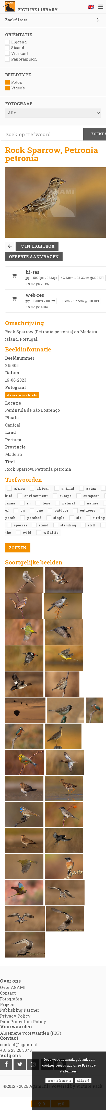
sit (79, 518)
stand (44, 525)
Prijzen (7, 1004)
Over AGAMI (13, 987)
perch (10, 518)
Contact (8, 993)
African (43, 488)
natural (69, 503)
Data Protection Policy (23, 1021)
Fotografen (11, 998)
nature (93, 503)
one (40, 510)
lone (46, 503)
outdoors (88, 510)
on (23, 510)
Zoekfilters (53, 19)
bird (9, 496)
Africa (20, 488)
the (8, 532)
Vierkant (16, 53)
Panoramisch (21, 59)
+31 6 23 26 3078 (16, 1050)
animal (68, 488)
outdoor (62, 510)
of (7, 510)
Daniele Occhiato (22, 395)
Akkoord (83, 1080)
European (91, 496)
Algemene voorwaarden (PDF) (30, 1033)
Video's (15, 88)
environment (36, 496)
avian (91, 488)
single (59, 518)
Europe (66, 496)
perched (34, 518)
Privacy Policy (15, 1016)
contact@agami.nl (19, 1044)
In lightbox (40, 246)
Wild (27, 532)
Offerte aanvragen (34, 256)
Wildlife (50, 532)
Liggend (16, 42)
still (92, 525)
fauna (10, 503)
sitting (99, 518)
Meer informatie (59, 1080)
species (21, 525)
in (29, 503)
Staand (14, 47)
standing (68, 525)
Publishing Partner (19, 1010)
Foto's (13, 82)
